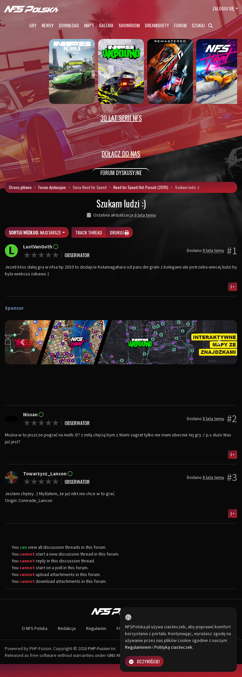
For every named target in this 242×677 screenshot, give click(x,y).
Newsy (48, 25)
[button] (22, 342)
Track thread (88, 232)
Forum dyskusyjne (52, 187)
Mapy (89, 25)
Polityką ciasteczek (173, 647)
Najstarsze (35, 232)
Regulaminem (138, 647)
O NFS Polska (34, 628)
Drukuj (119, 232)
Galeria (106, 25)
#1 (232, 250)
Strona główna (20, 187)
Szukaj (202, 25)
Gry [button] (32, 25)
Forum (180, 25)
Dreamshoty (157, 25)
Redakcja (67, 628)
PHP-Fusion (99, 648)
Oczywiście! (144, 661)
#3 (232, 477)
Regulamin (96, 628)
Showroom (129, 25)
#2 (232, 418)
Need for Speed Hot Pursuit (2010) (140, 187)
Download (69, 25)
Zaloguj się (223, 8)
